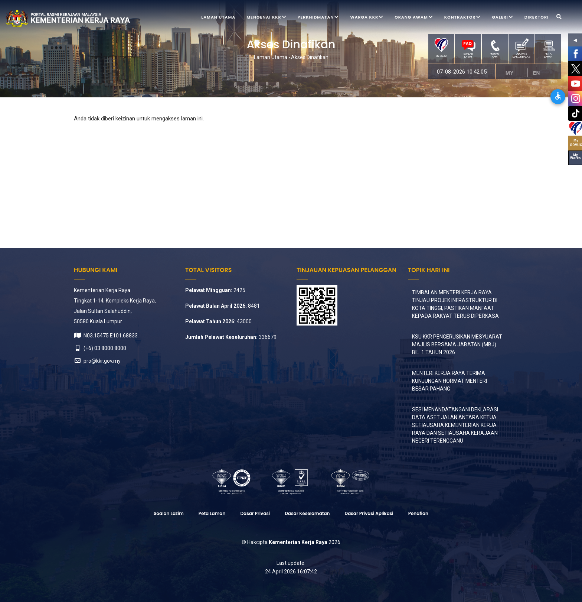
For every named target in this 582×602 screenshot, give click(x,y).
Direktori (536, 17)
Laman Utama (218, 17)
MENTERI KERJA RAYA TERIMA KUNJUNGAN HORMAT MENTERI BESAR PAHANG (449, 381)
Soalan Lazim (169, 513)
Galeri (502, 18)
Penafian (418, 513)
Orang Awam (414, 18)
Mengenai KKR (266, 18)
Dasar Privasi (255, 513)
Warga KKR (366, 18)
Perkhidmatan (318, 18)
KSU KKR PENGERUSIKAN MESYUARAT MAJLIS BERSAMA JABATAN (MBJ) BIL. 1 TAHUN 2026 (457, 344)
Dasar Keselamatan (307, 513)
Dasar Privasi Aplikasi (369, 513)
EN (539, 72)
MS (512, 72)
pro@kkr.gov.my (97, 361)
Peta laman (212, 513)
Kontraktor (462, 18)
